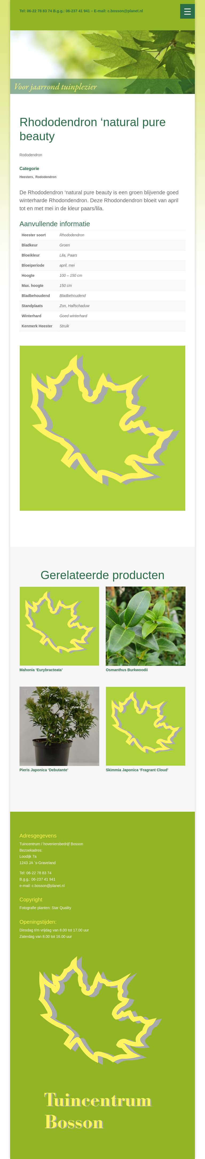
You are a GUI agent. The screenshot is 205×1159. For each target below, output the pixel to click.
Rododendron (46, 177)
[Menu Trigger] (187, 11)
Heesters (26, 177)
